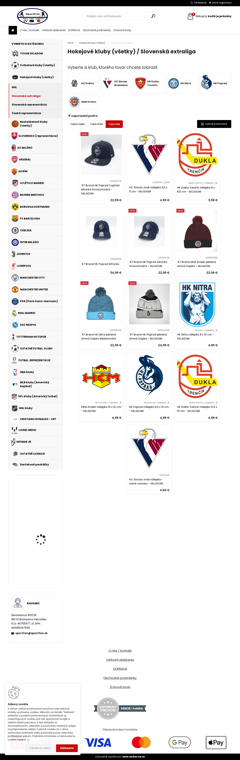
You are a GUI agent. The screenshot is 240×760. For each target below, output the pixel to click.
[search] (153, 16)
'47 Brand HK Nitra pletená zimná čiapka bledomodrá (167, 269)
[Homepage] (13, 30)
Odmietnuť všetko (39, 748)
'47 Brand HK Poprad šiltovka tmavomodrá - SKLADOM (86, 269)
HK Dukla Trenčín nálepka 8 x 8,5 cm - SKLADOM (169, 191)
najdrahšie (96, 124)
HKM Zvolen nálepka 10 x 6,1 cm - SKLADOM (128, 347)
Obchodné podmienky (97, 30)
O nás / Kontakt (29, 30)
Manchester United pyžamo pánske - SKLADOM (41, 570)
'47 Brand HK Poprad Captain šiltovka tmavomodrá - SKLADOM (87, 189)
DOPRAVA (74, 30)
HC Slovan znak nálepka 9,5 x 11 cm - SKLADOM (128, 191)
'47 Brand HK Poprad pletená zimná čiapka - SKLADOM (209, 269)
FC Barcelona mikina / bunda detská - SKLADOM (43, 494)
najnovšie (114, 124)
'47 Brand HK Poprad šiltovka (207, 189)
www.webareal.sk (133, 756)
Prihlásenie (200, 2)
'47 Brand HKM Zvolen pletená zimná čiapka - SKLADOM (127, 269)
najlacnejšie (77, 124)
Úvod (70, 42)
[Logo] (32, 16)
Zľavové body (122, 30)
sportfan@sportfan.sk (31, 633)
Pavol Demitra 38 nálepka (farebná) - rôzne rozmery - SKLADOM (42, 530)
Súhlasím (67, 748)
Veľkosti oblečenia (53, 30)
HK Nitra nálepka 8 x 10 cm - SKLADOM (86, 347)
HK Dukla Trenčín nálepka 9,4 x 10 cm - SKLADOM (210, 347)
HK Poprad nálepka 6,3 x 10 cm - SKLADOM (168, 347)
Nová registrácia (221, 2)
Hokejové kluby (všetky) (92, 42)
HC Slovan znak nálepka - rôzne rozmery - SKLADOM (148, 422)
